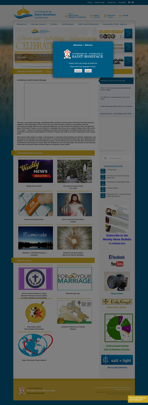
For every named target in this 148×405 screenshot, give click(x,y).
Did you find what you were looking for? (137, 399)
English (88, 70)
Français (78, 70)
